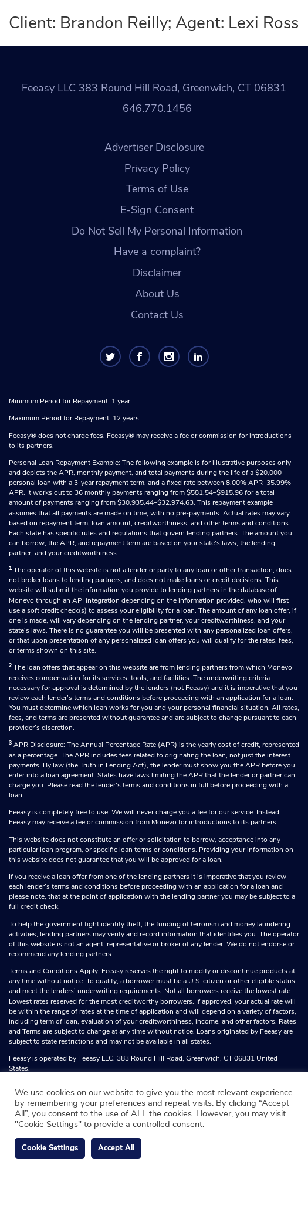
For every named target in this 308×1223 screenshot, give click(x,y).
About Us (157, 294)
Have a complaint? (157, 251)
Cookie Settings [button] (50, 1148)
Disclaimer (157, 273)
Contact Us (157, 315)
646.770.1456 (157, 108)
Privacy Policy (157, 168)
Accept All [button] (116, 1148)
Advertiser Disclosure (154, 147)
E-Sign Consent (157, 210)
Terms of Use (157, 189)
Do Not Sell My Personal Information (157, 231)
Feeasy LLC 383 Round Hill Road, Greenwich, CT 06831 (154, 88)
